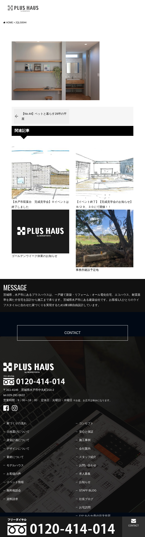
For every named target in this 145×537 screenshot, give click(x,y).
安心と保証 (86, 431)
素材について (15, 457)
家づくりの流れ (17, 423)
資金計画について (18, 440)
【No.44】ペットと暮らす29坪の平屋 (44, 116)
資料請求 (12, 499)
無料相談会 (14, 490)
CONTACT (133, 522)
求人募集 (85, 473)
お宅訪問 (85, 507)
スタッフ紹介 (87, 457)
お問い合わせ (87, 465)
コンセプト (86, 423)
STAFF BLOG (87, 490)
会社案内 (85, 448)
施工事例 (85, 440)
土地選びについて (18, 431)
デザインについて (18, 448)
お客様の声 (14, 473)
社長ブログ (86, 499)
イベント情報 (15, 482)
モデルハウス (15, 465)
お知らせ (85, 482)
